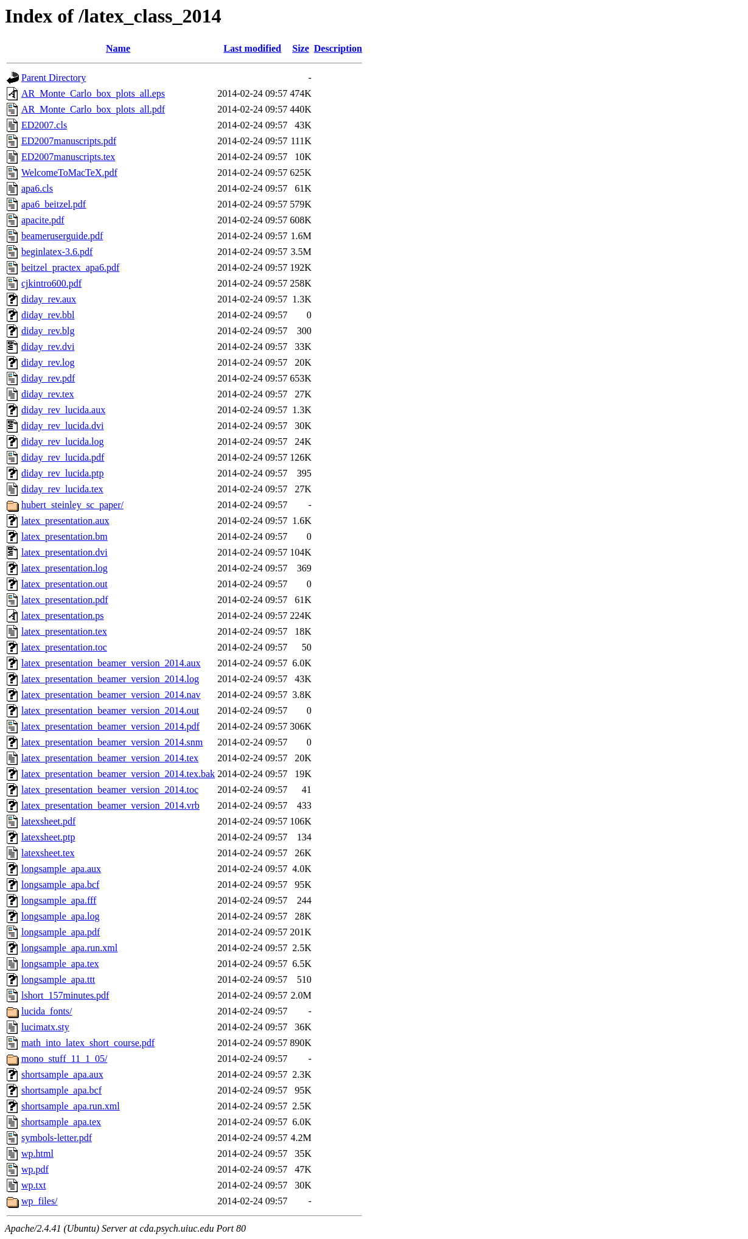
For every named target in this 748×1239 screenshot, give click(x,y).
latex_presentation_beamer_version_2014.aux (111, 663)
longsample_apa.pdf (60, 932)
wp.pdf (35, 1169)
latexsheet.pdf (48, 821)
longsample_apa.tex (60, 963)
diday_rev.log (47, 362)
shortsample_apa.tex (61, 1122)
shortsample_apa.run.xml (70, 1106)
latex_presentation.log (64, 568)
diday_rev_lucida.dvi (62, 426)
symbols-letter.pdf (56, 1138)
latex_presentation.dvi (64, 552)
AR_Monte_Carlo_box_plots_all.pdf (93, 109)
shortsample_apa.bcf (61, 1090)
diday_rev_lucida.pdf (62, 457)
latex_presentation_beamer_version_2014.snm (112, 742)
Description (338, 48)
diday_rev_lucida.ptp (62, 473)
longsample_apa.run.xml (69, 948)
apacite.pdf (43, 220)
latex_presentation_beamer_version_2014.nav (111, 694)
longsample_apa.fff (58, 900)
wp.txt (33, 1185)
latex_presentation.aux (65, 520)
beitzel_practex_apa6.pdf (70, 267)
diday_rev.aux (48, 299)
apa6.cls (37, 188)
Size (300, 48)
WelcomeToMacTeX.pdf (69, 172)
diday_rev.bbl (47, 315)
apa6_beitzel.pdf (53, 204)
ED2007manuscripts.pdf (68, 141)
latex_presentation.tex (64, 631)
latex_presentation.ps (62, 615)
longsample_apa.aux (61, 869)
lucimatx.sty (45, 1027)
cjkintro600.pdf (51, 283)
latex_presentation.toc (64, 647)
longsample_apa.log (60, 916)
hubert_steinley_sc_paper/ (72, 505)
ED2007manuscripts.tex (68, 157)
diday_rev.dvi (47, 346)
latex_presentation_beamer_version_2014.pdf (110, 726)
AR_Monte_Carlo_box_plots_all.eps (93, 93)
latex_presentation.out (64, 584)
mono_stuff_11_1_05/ (64, 1058)
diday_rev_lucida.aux (63, 410)
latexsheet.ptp (48, 837)
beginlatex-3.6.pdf (57, 251)
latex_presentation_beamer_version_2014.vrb (110, 805)
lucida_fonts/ (46, 1011)
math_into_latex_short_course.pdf (88, 1043)
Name (118, 48)
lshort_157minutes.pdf (65, 995)
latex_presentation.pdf (64, 600)
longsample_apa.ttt (58, 979)
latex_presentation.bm (64, 536)
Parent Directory (53, 77)
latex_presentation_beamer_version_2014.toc (109, 789)
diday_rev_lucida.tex (62, 489)
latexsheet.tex (48, 853)
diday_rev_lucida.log (62, 441)
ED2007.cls (44, 125)
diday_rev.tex (47, 394)
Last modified (252, 48)
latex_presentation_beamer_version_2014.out (110, 710)
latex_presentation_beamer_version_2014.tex (109, 758)
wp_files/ (39, 1201)
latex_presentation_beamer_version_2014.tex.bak (118, 774)
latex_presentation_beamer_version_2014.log (110, 679)
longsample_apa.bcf (60, 884)
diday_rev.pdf (48, 378)
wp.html (37, 1153)
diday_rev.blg (47, 331)
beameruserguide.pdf (62, 236)
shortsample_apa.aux (62, 1074)
